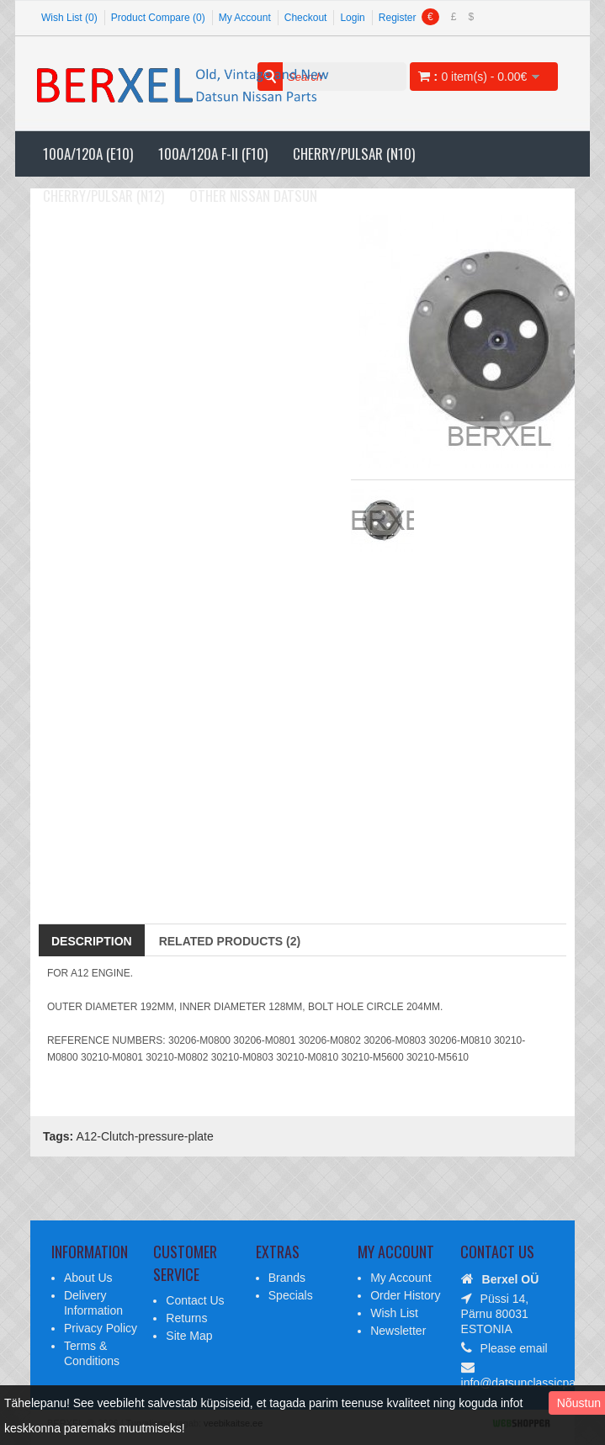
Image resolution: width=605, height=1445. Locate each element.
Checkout (305, 18)
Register (398, 18)
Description (91, 941)
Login (352, 18)
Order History (405, 1295)
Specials (290, 1295)
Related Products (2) (230, 941)
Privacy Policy (100, 1328)
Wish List (394, 1313)
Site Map (189, 1335)
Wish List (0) (69, 18)
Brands (286, 1277)
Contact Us (195, 1300)
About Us (88, 1277)
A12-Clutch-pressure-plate (144, 1136)
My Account (245, 18)
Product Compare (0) (158, 18)
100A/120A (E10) (88, 153)
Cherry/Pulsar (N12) (103, 195)
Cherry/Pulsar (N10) (354, 153)
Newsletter (398, 1330)
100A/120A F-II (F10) (213, 153)
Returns (186, 1318)
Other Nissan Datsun (253, 195)
